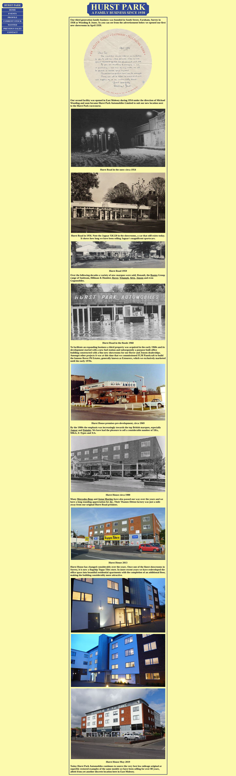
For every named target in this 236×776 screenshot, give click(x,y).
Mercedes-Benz (85, 499)
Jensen (139, 278)
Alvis (132, 278)
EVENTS (12, 13)
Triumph (124, 278)
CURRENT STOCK (12, 21)
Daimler (87, 430)
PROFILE (12, 17)
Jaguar (74, 430)
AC (111, 502)
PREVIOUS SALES (12, 28)
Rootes (153, 275)
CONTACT (12, 32)
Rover (115, 278)
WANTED (12, 25)
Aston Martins (105, 499)
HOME (12, 10)
